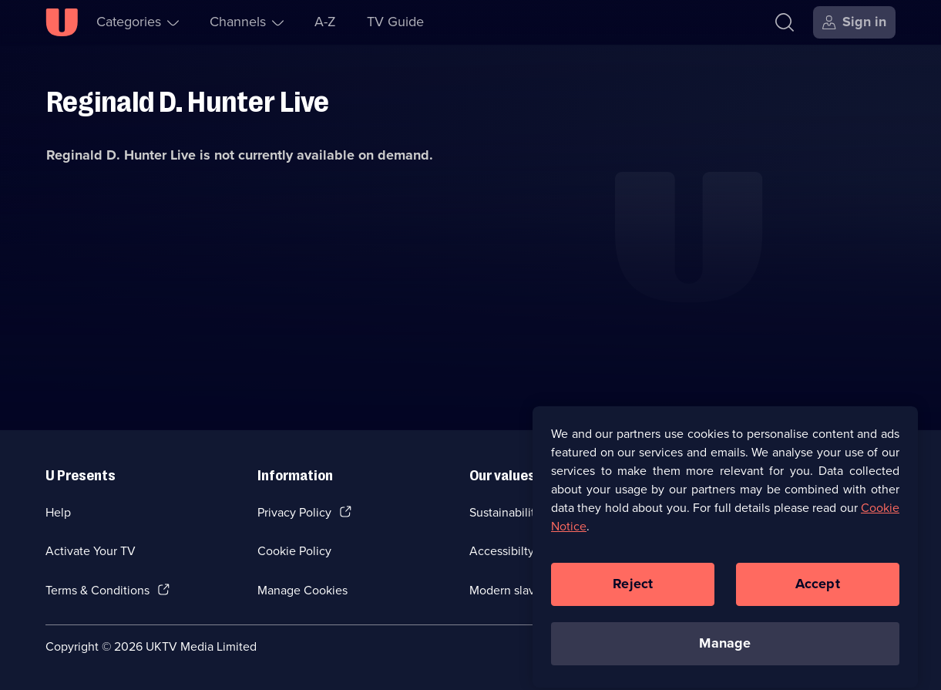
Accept (817, 591)
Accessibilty (501, 551)
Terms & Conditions (97, 590)
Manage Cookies (302, 590)
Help (58, 512)
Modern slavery (510, 590)
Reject (633, 591)
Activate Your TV (90, 551)
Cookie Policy (294, 551)
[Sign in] (854, 22)
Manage (725, 650)
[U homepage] (61, 22)
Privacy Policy (294, 512)
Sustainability (505, 512)
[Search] (788, 22)
